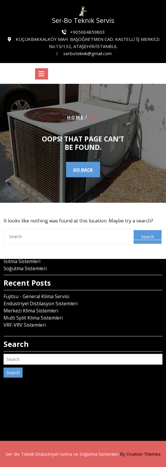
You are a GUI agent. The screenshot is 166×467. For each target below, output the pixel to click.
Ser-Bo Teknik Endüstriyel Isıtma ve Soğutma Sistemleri (83, 454)
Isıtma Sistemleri (22, 235)
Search (13, 347)
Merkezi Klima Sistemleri (31, 285)
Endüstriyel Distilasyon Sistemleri (41, 278)
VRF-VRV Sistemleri (25, 299)
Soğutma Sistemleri (25, 243)
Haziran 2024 (18, 208)
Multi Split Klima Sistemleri (33, 292)
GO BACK (83, 169)
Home (75, 117)
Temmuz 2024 (19, 200)
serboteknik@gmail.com (87, 52)
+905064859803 (87, 31)
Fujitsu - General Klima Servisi (36, 271)
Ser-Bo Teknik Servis (83, 20)
